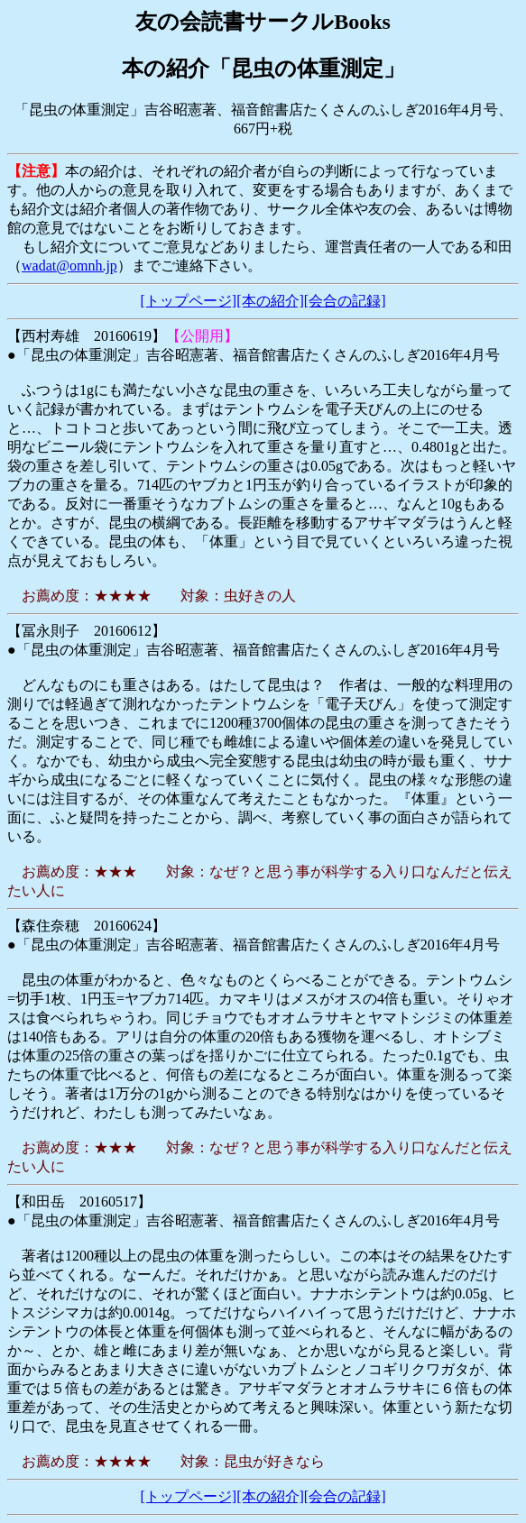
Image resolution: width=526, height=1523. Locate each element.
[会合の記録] (345, 300)
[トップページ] (189, 300)
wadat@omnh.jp (69, 265)
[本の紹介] (270, 300)
